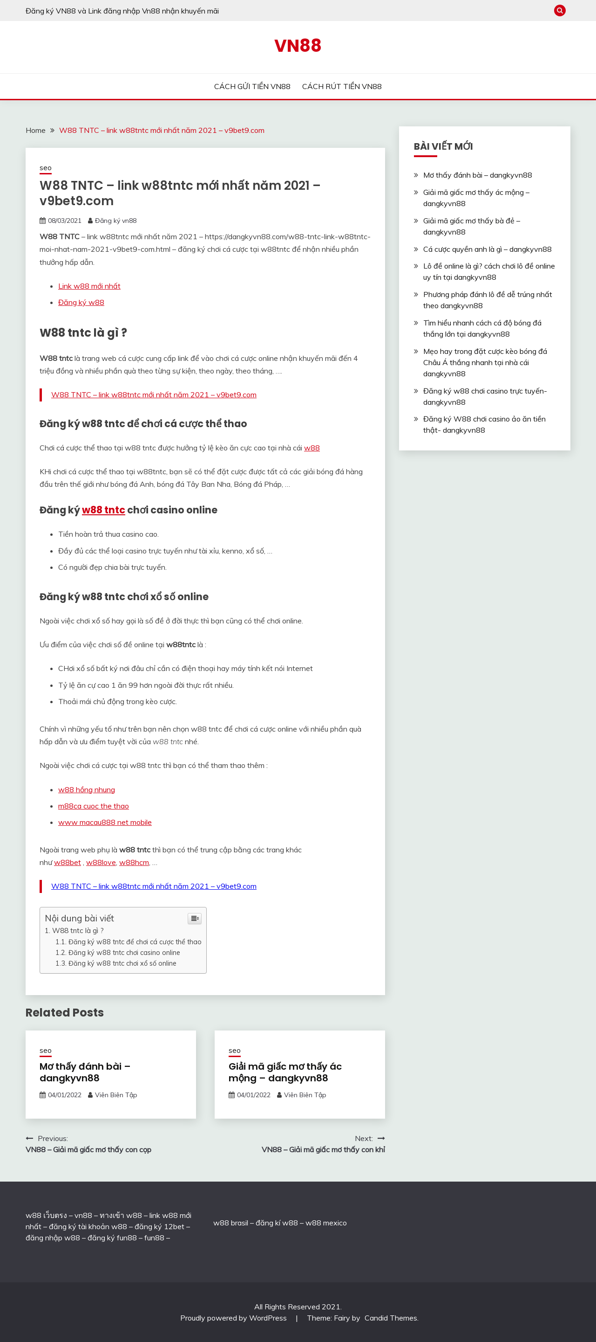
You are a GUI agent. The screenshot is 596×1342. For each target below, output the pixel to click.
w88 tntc (103, 510)
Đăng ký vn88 (115, 220)
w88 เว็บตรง (46, 1215)
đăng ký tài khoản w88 (88, 1226)
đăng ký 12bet (159, 1226)
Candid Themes (391, 1317)
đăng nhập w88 (53, 1237)
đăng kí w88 (277, 1222)
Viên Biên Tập (116, 1095)
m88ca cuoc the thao (93, 805)
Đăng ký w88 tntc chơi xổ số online (122, 963)
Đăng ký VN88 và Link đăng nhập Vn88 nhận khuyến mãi (122, 10)
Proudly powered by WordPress (234, 1317)
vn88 (83, 1215)
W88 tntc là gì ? (78, 930)
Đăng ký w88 (81, 302)
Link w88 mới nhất (89, 286)
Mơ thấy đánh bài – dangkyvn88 (85, 1072)
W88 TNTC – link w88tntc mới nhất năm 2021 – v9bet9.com (154, 394)
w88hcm (134, 862)
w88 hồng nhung (86, 789)
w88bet (67, 862)
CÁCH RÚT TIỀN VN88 (342, 86)
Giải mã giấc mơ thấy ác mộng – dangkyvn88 (285, 1072)
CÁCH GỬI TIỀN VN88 (252, 86)
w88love (101, 862)
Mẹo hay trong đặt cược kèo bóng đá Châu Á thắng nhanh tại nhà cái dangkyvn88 (485, 362)
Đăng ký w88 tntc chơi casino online (124, 952)
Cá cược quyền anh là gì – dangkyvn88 (487, 249)
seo (46, 167)
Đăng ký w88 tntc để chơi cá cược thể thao (135, 941)
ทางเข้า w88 (121, 1215)
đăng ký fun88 (112, 1237)
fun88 (154, 1237)
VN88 (298, 46)
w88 (312, 447)
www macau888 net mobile (105, 822)
